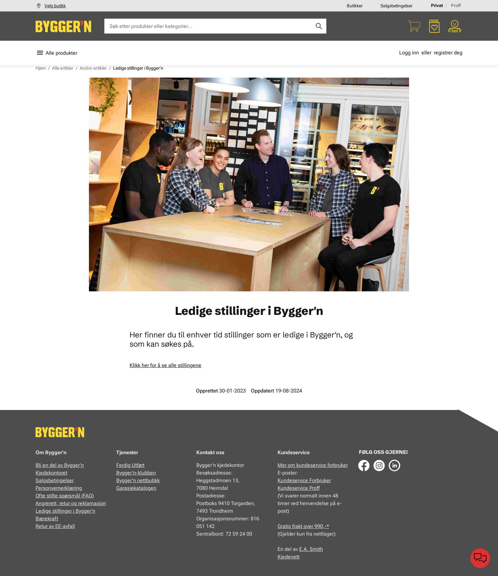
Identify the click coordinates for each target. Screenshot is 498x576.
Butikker (355, 5)
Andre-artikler (93, 68)
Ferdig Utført (130, 465)
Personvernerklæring (59, 488)
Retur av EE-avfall (55, 526)
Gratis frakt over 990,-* (303, 526)
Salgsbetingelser (396, 5)
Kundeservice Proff (299, 488)
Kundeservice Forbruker (304, 480)
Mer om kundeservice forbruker (313, 465)
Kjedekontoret (51, 473)
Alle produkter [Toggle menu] (56, 52)
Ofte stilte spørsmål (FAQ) (65, 496)
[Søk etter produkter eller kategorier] (215, 26)
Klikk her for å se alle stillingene (165, 365)
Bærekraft (47, 519)
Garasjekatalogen (136, 488)
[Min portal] (454, 26)
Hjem (41, 68)
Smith (316, 549)
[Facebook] (364, 465)
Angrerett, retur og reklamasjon (71, 503)
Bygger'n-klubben (136, 473)
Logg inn (409, 53)
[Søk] (318, 26)
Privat (437, 5)
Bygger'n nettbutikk (138, 480)
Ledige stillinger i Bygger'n (65, 511)
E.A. (304, 549)
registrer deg (448, 53)
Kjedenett (288, 557)
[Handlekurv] (414, 26)
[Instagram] (379, 465)
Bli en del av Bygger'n (60, 465)
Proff (456, 5)
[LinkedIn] (394, 465)
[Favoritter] (434, 26)
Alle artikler (62, 68)
